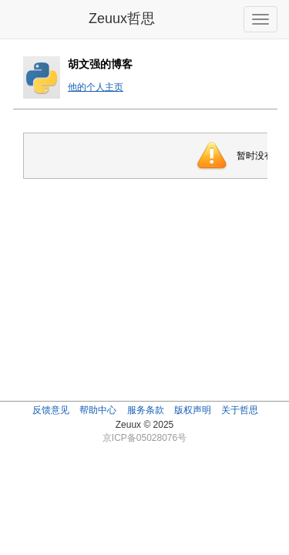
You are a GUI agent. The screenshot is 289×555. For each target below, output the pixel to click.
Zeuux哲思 (122, 18)
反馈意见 (50, 410)
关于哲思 (239, 410)
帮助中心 (97, 410)
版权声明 (192, 410)
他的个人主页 (95, 87)
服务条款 (145, 410)
